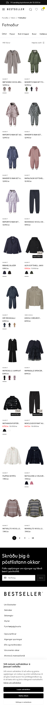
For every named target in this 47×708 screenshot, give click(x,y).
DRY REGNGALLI (9, 318)
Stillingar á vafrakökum (23, 702)
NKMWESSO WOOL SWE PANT (34, 222)
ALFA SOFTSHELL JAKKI (34, 265)
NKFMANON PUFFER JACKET (10, 423)
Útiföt (4, 34)
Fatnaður (22, 18)
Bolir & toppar (23, 34)
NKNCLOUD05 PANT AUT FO (34, 423)
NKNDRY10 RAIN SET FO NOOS (34, 82)
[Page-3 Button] (25, 538)
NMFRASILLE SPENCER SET (33, 371)
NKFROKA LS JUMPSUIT (12, 371)
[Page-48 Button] (33, 538)
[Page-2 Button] (20, 538)
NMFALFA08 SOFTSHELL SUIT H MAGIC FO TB (34, 178)
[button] (3, 9)
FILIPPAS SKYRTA (9, 476)
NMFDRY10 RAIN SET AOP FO (12, 135)
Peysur (12, 34)
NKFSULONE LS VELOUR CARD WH (34, 476)
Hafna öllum (23, 696)
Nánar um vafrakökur (12, 683)
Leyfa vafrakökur (23, 689)
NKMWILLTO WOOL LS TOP (33, 528)
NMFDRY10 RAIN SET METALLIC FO (11, 222)
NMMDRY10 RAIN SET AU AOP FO (12, 178)
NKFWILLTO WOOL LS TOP (11, 528)
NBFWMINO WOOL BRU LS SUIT (12, 82)
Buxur (34, 34)
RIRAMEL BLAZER (9, 265)
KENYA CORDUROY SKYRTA (32, 318)
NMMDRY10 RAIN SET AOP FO (33, 135)
